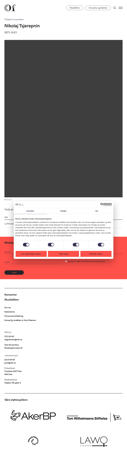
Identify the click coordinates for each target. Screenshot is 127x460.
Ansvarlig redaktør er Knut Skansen (20, 320)
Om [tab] (96, 211)
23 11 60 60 (9, 336)
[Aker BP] (33, 416)
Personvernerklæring (13, 316)
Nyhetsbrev (9, 312)
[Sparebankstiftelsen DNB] (33, 440)
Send (14, 272)
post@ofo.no (10, 363)
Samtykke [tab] (30, 211)
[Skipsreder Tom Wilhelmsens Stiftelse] (94, 416)
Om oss (7, 307)
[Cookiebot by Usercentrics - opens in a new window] (102, 204)
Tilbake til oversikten (14, 19)
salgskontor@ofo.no (13, 339)
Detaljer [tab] (63, 211)
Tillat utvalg (63, 254)
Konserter (10, 294)
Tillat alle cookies (96, 254)
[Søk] (114, 8)
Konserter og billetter (98, 8)
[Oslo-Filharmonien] (10, 8)
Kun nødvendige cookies (31, 254)
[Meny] (121, 8)
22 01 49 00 (9, 360)
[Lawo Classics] (94, 440)
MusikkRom (75, 8)
